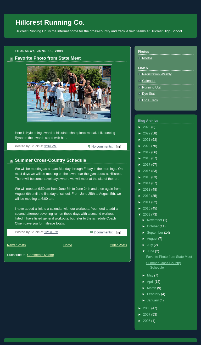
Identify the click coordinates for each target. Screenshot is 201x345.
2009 (147, 214)
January (153, 300)
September (155, 232)
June (151, 251)
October (153, 226)
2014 (147, 183)
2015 (147, 177)
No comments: (102, 146)
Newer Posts (16, 245)
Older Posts (118, 245)
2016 (147, 171)
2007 (147, 314)
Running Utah (152, 87)
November (155, 220)
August (152, 239)
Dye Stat (148, 94)
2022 (147, 133)
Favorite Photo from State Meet (48, 58)
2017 (147, 164)
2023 (147, 127)
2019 (147, 152)
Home (67, 245)
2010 (147, 208)
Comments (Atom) (40, 255)
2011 (147, 202)
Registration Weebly (157, 74)
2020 (147, 146)
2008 (147, 308)
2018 (147, 158)
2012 (147, 196)
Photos (147, 58)
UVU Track (150, 100)
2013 (147, 189)
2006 (147, 321)
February (154, 294)
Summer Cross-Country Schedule (50, 160)
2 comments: (104, 232)
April (151, 282)
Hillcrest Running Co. (50, 22)
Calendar (148, 81)
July (150, 245)
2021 (147, 140)
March (152, 288)
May (150, 275)
